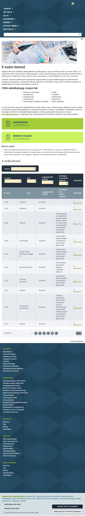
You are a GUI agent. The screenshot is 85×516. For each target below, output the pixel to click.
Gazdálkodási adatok (10, 356)
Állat (4, 424)
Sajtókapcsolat (8, 446)
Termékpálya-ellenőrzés (10, 412)
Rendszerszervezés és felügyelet (13, 409)
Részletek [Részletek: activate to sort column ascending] (78, 193)
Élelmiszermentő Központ (11, 453)
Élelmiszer (6, 422)
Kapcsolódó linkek (9, 364)
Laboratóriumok (8, 473)
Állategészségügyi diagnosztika (13, 383)
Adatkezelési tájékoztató (11, 366)
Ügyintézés (7, 419)
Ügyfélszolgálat (8, 448)
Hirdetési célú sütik (10, 508)
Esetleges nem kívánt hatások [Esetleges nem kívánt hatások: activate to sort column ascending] (63, 193)
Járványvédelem (8, 395)
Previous (8, 333)
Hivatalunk (7, 349)
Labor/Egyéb (7, 429)
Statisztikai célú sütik (11, 504)
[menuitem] (42, 8)
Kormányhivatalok (9, 444)
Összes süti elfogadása (67, 506)
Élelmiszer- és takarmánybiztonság (14, 390)
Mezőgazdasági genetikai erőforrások (15, 402)
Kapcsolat (6, 436)
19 (56, 333)
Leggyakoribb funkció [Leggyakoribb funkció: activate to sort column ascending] (47, 193)
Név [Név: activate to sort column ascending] (28, 193)
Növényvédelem (8, 405)
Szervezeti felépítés (9, 354)
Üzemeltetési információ (11, 371)
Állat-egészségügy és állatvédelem (14, 381)
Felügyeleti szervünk (9, 359)
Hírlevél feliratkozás (9, 456)
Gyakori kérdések (9, 463)
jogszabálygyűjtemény (10, 114)
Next (78, 333)
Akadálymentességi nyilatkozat (13, 368)
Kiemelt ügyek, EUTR (10, 397)
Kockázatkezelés (8, 400)
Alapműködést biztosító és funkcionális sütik (20, 512)
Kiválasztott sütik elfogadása (67, 511)
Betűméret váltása (81, 38)
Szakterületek (8, 378)
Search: (20, 169)
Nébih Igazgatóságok (10, 439)
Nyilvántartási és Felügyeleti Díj (13, 407)
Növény (5, 427)
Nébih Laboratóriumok (10, 441)
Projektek (6, 361)
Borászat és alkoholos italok (12, 388)
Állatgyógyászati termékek (11, 385)
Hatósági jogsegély (9, 451)
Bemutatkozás (7, 352)
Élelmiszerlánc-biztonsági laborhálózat (15, 393)
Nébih (22, 3)
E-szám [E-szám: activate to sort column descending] (7, 193)
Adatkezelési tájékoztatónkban (13, 496)
